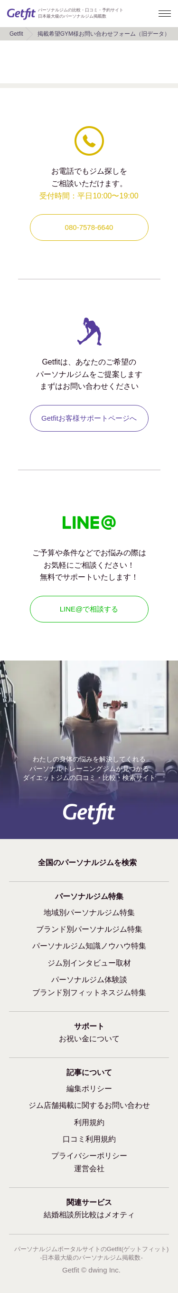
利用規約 (89, 1122)
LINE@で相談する (89, 609)
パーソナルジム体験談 (89, 980)
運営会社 (89, 1169)
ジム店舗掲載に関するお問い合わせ (89, 1105)
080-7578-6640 (89, 227)
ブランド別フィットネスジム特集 (89, 992)
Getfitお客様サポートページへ (89, 418)
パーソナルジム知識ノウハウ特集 (89, 946)
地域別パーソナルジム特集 (89, 912)
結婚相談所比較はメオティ (89, 1215)
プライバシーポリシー (89, 1156)
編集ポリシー (89, 1089)
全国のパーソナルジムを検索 (87, 863)
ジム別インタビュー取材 (89, 963)
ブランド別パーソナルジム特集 (89, 929)
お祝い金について (89, 1039)
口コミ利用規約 (89, 1139)
